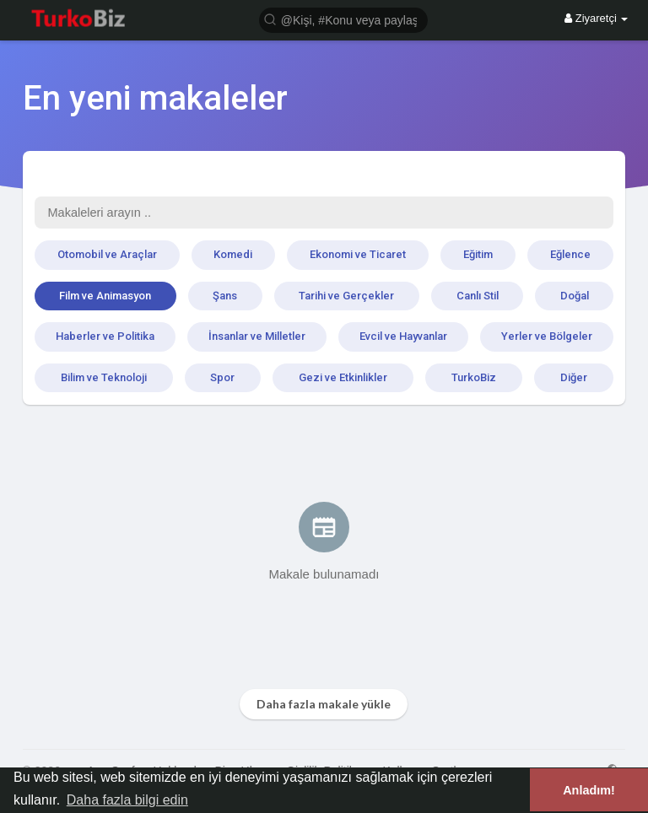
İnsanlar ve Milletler (256, 336)
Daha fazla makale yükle (323, 704)
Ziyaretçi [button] (596, 18)
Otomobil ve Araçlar (107, 254)
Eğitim (478, 254)
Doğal (574, 295)
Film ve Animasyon (105, 295)
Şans (225, 295)
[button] (343, 19)
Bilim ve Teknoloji (104, 377)
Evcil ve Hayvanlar (403, 336)
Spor (222, 377)
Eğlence (570, 254)
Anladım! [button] (589, 790)
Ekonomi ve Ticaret (358, 254)
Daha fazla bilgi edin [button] (127, 800)
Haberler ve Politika (105, 336)
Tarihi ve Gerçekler (346, 295)
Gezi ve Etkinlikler (343, 377)
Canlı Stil (477, 295)
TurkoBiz (473, 377)
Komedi (232, 254)
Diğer (573, 377)
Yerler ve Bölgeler (546, 336)
